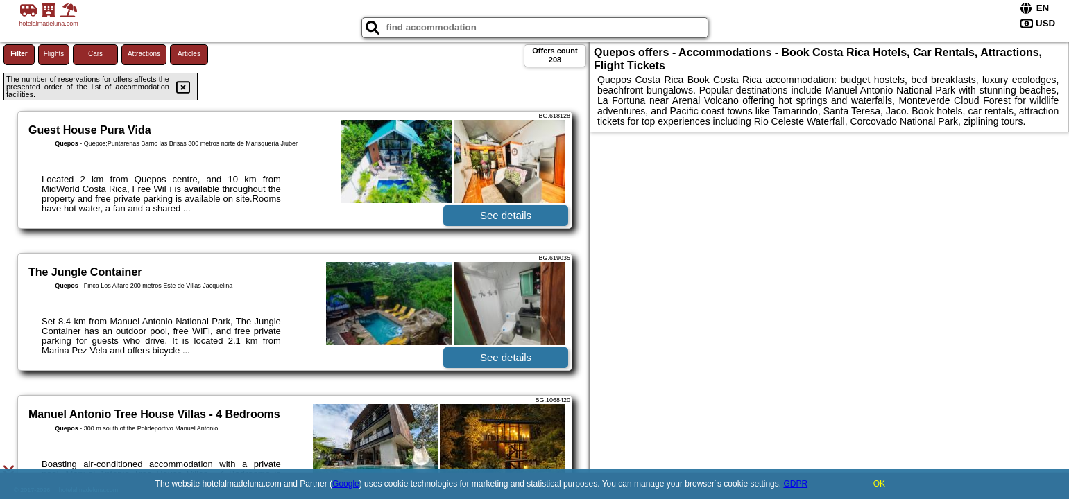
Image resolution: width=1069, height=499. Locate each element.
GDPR (795, 484)
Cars (95, 54)
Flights (54, 54)
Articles (189, 54)
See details (505, 215)
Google (345, 484)
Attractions (144, 54)
